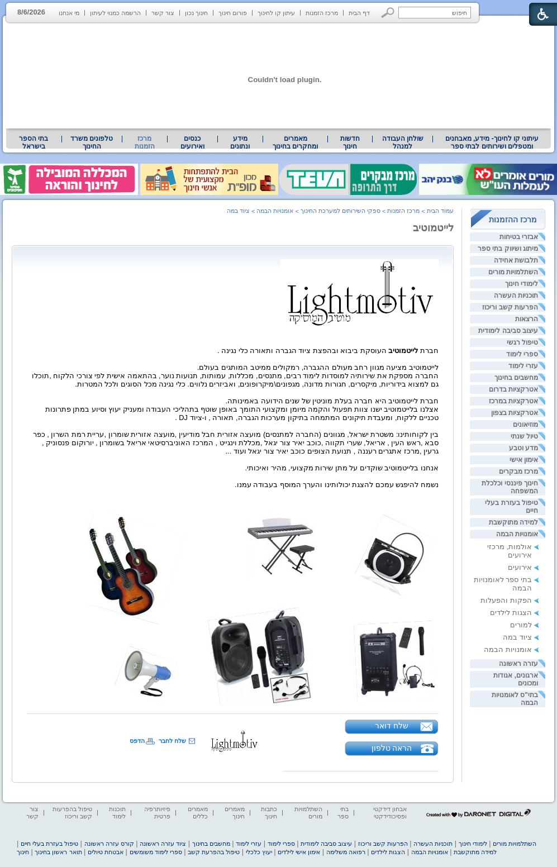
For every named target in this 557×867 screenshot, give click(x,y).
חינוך (23, 852)
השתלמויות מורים (513, 272)
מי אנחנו (69, 12)
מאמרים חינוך (235, 813)
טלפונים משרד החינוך (91, 142)
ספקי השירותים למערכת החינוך (340, 210)
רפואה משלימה (345, 852)
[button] (388, 12)
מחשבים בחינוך (516, 378)
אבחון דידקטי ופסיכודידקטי (390, 813)
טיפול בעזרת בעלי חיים (49, 843)
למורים (521, 625)
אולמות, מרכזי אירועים (509, 550)
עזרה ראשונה (518, 664)
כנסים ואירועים (192, 142)
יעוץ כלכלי (259, 852)
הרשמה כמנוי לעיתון (115, 12)
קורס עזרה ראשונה (109, 843)
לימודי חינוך (521, 284)
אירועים (520, 567)
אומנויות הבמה (517, 534)
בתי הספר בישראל (33, 142)
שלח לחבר (172, 740)
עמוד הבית (440, 210)
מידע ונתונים (240, 142)
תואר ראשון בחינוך (58, 852)
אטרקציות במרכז (513, 401)
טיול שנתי (524, 436)
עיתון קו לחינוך (276, 12)
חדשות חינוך (350, 142)
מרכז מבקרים (518, 471)
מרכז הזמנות (322, 12)
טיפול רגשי (522, 342)
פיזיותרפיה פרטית (157, 813)
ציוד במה (517, 637)
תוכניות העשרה (516, 295)
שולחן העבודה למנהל (402, 142)
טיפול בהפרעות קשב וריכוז (72, 813)
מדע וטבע (523, 448)
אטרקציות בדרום (513, 389)
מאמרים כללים (198, 813)
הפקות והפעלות (506, 600)
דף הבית (359, 12)
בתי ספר (343, 813)
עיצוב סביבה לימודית (508, 331)
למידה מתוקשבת (513, 522)
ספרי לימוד (522, 354)
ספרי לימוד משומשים (156, 852)
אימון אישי (524, 460)
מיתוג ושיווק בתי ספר (508, 249)
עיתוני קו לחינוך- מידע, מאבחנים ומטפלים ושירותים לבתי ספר (492, 142)
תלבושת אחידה (516, 260)
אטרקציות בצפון (514, 413)
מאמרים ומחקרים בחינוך (295, 142)
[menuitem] (492, 142)
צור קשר (162, 12)
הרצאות (526, 319)
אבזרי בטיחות (518, 237)
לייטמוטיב (433, 228)
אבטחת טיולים (105, 852)
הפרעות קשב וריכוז (510, 307)
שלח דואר (391, 725)
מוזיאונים (525, 424)
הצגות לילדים (511, 612)
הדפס (137, 740)
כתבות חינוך (269, 813)
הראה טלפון (392, 748)
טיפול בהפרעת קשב (214, 852)
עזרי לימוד (523, 366)
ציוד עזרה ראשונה (163, 843)
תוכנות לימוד (117, 813)
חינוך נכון (196, 12)
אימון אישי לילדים (299, 852)
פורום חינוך (232, 12)
